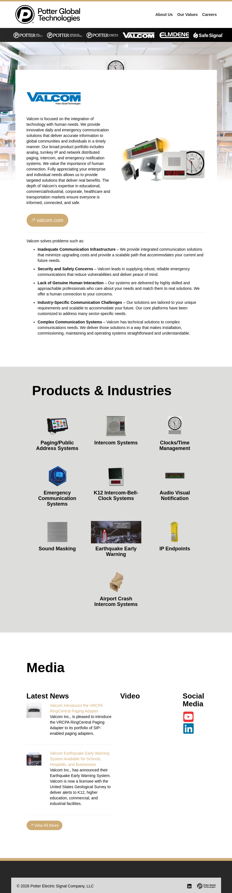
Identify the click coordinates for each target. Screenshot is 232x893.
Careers (209, 14)
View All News (44, 825)
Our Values (187, 14)
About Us (164, 14)
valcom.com (47, 220)
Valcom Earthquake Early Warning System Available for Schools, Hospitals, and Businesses (79, 759)
